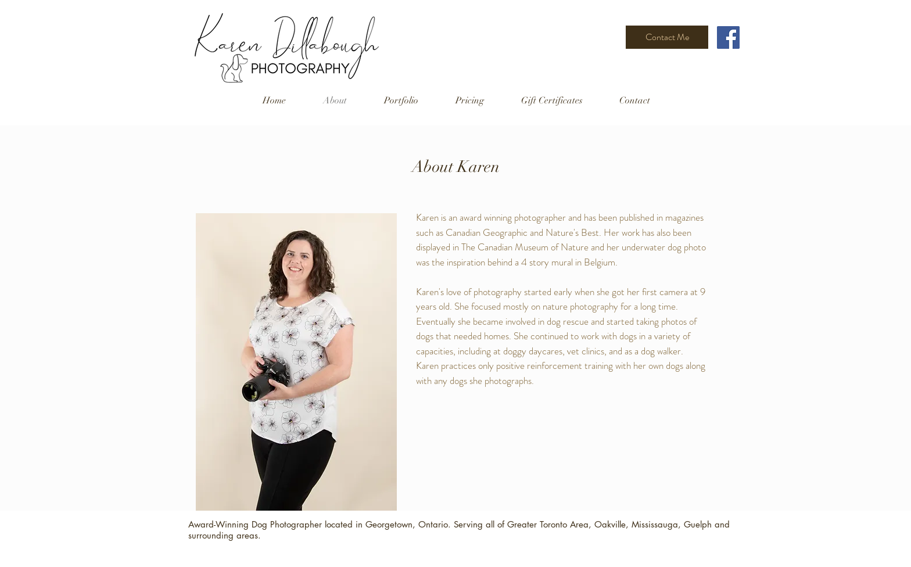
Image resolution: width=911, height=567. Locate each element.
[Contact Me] (667, 37)
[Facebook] (728, 37)
